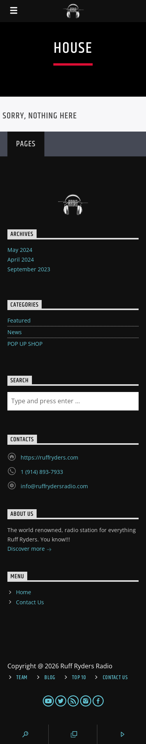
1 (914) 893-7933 (42, 471)
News (14, 332)
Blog (49, 677)
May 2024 (19, 249)
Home (23, 592)
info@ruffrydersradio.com (54, 486)
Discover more (29, 549)
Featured (19, 320)
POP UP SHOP (24, 343)
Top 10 (79, 677)
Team (22, 677)
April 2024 (20, 259)
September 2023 (28, 269)
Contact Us (30, 602)
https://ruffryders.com (49, 457)
